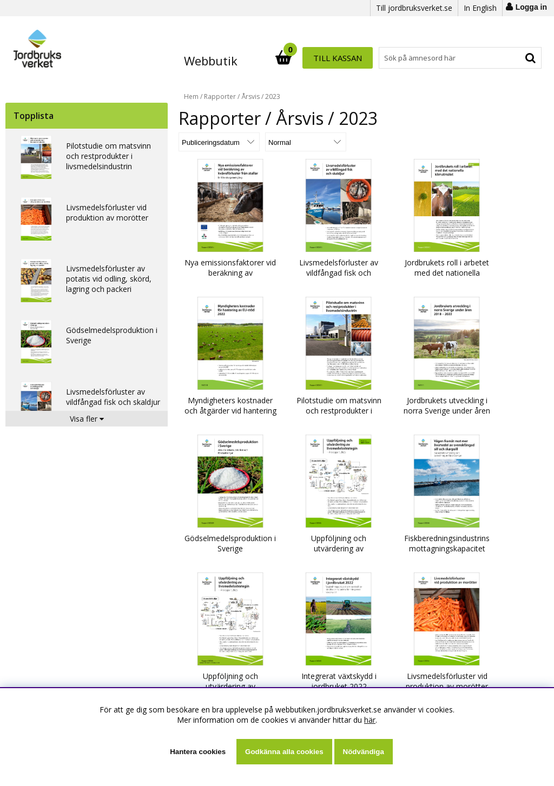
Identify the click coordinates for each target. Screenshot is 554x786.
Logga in (531, 7)
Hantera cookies (198, 752)
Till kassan (506, 57)
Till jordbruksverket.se (414, 8)
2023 (272, 96)
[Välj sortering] (219, 141)
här (369, 720)
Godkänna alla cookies (284, 752)
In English (480, 8)
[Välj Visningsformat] (305, 141)
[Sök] (324, 58)
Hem (191, 96)
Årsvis (250, 96)
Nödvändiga (363, 752)
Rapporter (220, 96)
